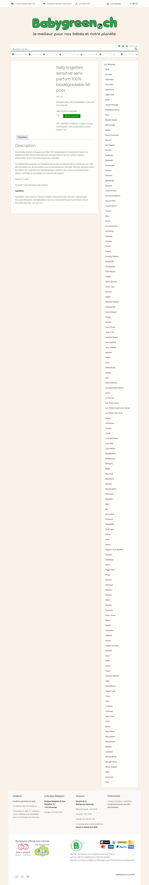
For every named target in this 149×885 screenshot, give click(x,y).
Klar (107, 378)
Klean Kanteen (111, 383)
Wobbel (109, 747)
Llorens (109, 428)
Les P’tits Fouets (112, 403)
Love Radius (110, 449)
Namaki (109, 484)
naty (64, 130)
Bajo (107, 115)
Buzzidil (109, 186)
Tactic (108, 671)
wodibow (109, 752)
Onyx (108, 540)
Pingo (108, 575)
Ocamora (109, 519)
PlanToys (109, 585)
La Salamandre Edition (115, 388)
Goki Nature (110, 272)
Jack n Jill (110, 332)
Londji (108, 433)
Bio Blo (108, 150)
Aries (108, 100)
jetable (87, 127)
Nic (107, 509)
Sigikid (108, 625)
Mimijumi (109, 464)
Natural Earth (111, 489)
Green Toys (110, 287)
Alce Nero (110, 85)
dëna (108, 216)
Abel (107, 69)
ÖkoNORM (110, 524)
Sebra (108, 620)
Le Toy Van (110, 398)
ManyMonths (111, 454)
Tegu (108, 681)
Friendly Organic (112, 256)
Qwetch (109, 605)
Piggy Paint (110, 570)
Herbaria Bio (111, 307)
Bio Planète (110, 145)
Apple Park (110, 95)
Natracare (110, 494)
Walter (108, 727)
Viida (108, 722)
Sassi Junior (111, 615)
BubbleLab (110, 181)
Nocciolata (110, 514)
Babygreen (74, 27)
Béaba (108, 130)
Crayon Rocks (111, 206)
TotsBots (109, 706)
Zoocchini (110, 777)
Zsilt (107, 782)
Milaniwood (110, 459)
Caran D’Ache (111, 191)
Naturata (109, 499)
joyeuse (109, 352)
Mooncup (109, 474)
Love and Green (112, 438)
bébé (70, 127)
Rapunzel (109, 610)
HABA (108, 297)
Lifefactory (110, 423)
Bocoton (109, 176)
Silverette (109, 631)
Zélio (108, 772)
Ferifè (108, 246)
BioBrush (109, 155)
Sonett (108, 641)
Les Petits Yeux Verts (114, 413)
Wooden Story (111, 762)
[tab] (22, 137)
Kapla (108, 358)
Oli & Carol (110, 529)
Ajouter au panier (72, 116)
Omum (108, 535)
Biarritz (108, 140)
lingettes (59, 130)
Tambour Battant (112, 676)
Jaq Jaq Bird (111, 342)
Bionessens (110, 165)
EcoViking (110, 231)
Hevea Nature (111, 312)
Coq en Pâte (110, 201)
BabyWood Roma (112, 110)
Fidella (108, 251)
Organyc (109, 555)
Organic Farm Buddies (115, 550)
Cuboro (108, 211)
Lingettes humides (86, 124)
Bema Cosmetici (112, 135)
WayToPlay (110, 732)
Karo (107, 363)
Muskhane (110, 479)
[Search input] (73, 49)
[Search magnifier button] (136, 49)
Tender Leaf (110, 691)
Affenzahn (110, 80)
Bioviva (108, 171)
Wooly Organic (111, 767)
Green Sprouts (111, 282)
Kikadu (108, 373)
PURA (108, 600)
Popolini (109, 590)
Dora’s (108, 221)
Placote (109, 580)
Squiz (108, 656)
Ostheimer (110, 560)
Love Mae (109, 443)
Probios (109, 595)
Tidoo (108, 696)
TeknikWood (111, 686)
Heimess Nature (112, 302)
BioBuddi (109, 161)
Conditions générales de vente (24, 801)
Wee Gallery (110, 737)
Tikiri (108, 701)
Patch (108, 565)
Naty (58, 127)
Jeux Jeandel (111, 348)
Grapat (108, 277)
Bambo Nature (111, 120)
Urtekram (109, 711)
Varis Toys (110, 716)
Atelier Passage (112, 105)
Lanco (108, 393)
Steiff (108, 661)
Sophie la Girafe (112, 646)
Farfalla (109, 241)
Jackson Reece (112, 337)
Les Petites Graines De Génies (118, 408)
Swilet (108, 666)
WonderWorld (111, 757)
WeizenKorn (110, 742)
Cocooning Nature (113, 196)
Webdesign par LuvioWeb (125, 875)
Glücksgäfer (110, 267)
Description (22, 137)
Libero (108, 418)
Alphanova (110, 90)
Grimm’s (109, 292)
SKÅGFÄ (109, 636)
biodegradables (79, 127)
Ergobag (109, 236)
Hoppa (108, 317)
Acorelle (109, 75)
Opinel (108, 545)
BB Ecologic (110, 125)
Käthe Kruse (110, 368)
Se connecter (116, 4)
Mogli (108, 469)
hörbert (109, 322)
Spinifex (109, 651)
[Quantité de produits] (59, 115)
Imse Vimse (110, 327)
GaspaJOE (110, 262)
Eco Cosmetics (112, 226)
